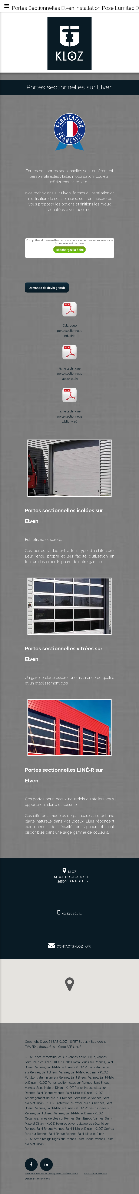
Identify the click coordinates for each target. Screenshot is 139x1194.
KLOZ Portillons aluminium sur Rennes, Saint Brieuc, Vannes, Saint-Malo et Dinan (69, 1077)
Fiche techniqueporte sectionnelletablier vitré (69, 416)
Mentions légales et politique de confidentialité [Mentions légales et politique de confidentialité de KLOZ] (51, 1173)
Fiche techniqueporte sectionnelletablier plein (69, 373)
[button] (69, 984)
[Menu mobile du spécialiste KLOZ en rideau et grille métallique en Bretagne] (7, 6)
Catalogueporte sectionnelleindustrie (69, 331)
